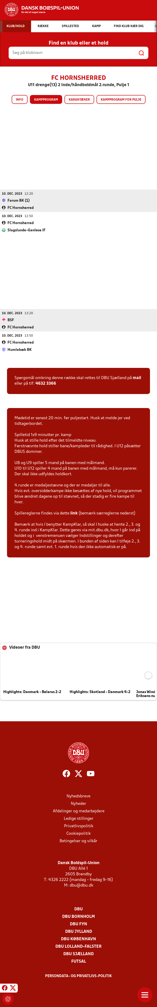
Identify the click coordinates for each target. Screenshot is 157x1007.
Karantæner (79, 99)
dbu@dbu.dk (81, 885)
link (74, 513)
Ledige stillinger (78, 818)
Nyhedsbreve (78, 796)
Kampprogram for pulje (121, 99)
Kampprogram (46, 99)
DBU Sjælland (78, 954)
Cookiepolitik (78, 833)
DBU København (78, 939)
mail (137, 378)
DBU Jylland (78, 931)
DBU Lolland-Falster (78, 946)
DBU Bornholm (78, 917)
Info (19, 99)
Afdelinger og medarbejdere (78, 811)
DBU (78, 909)
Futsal (78, 961)
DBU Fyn (78, 924)
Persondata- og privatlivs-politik (78, 976)
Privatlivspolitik (78, 826)
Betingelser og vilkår (78, 841)
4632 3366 (46, 383)
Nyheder (78, 804)
